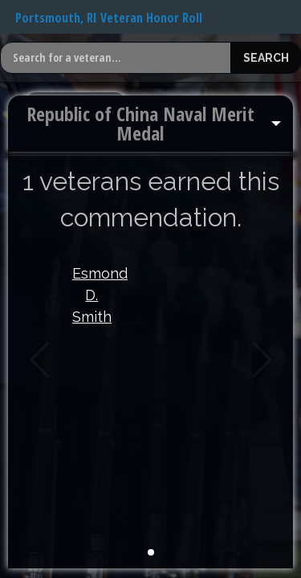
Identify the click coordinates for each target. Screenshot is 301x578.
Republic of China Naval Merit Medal (140, 123)
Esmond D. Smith (92, 295)
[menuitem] (150, 124)
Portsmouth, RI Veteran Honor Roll (108, 17)
